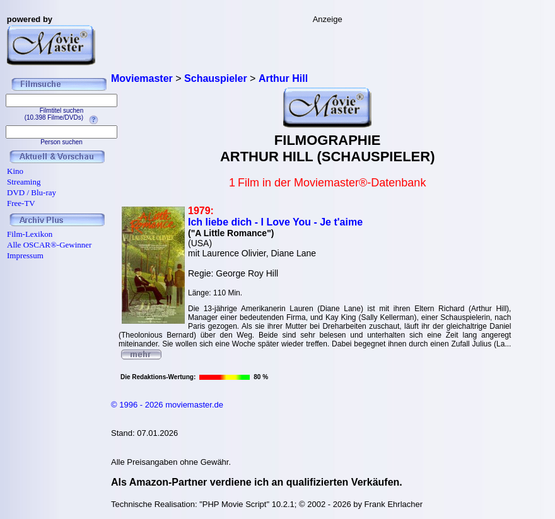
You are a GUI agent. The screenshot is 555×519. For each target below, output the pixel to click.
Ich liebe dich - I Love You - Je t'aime (275, 222)
